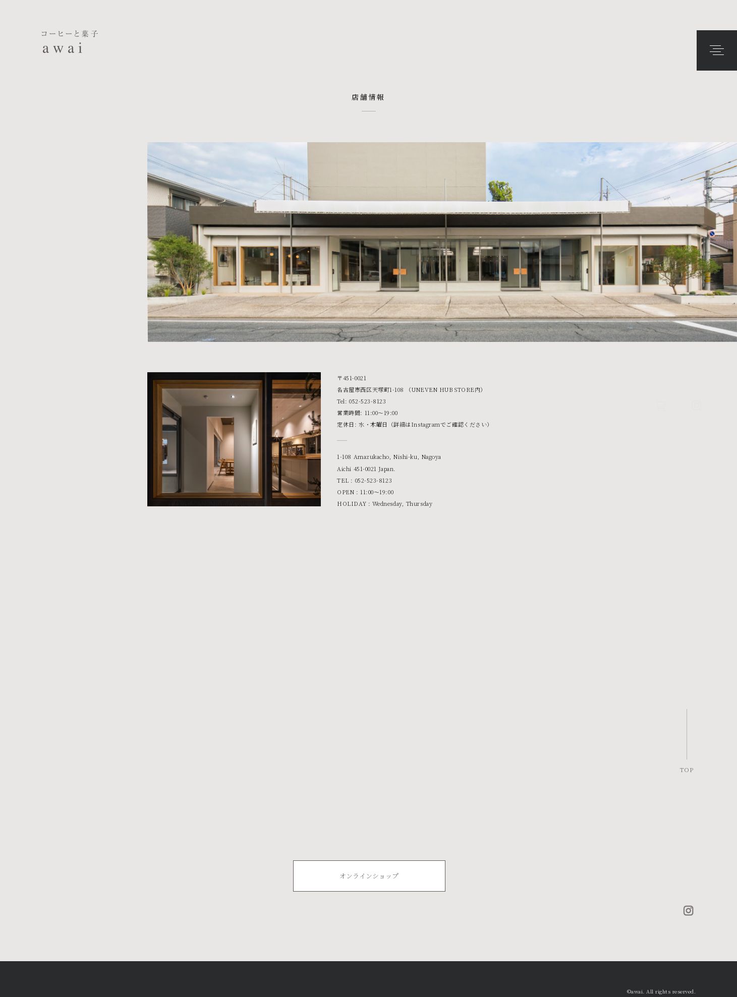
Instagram (425, 425)
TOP (687, 769)
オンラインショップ (369, 876)
